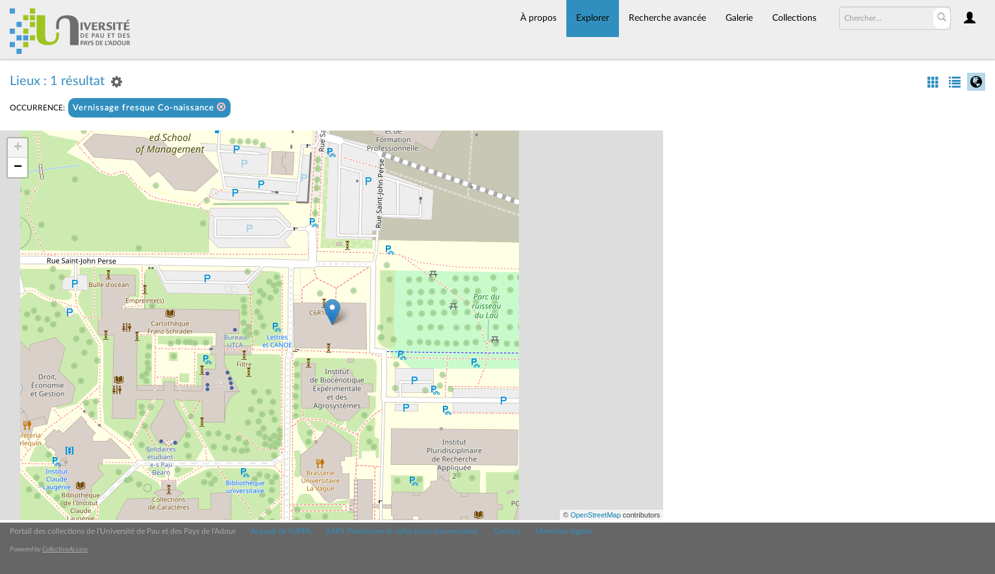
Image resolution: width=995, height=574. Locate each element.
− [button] (18, 167)
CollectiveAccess (65, 549)
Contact (506, 531)
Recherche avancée (667, 18)
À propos (538, 18)
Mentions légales (563, 531)
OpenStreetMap (595, 515)
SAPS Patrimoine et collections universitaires (402, 531)
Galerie (739, 18)
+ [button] (18, 148)
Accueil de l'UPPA (281, 531)
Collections (794, 18)
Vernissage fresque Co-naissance (149, 107)
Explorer (592, 18)
